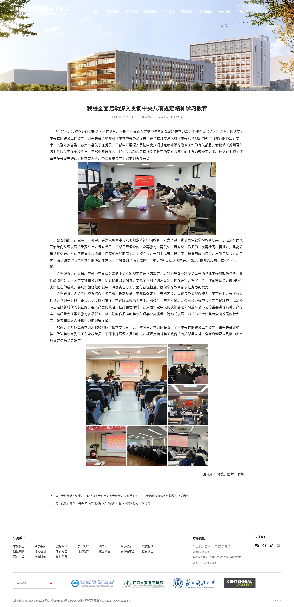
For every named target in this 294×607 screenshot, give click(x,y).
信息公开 (61, 556)
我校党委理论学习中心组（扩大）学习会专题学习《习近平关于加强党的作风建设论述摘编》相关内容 (125, 495)
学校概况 (113, 11)
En (254, 6)
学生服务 (187, 11)
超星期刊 (19, 551)
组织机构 (131, 11)
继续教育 (83, 551)
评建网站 (40, 556)
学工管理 (83, 546)
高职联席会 (128, 551)
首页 (97, 11)
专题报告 (61, 551)
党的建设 (206, 11)
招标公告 (243, 11)
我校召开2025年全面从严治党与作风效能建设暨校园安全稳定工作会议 (105, 503)
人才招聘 (261, 11)
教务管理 (61, 546)
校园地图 (104, 551)
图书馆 (103, 546)
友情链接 (22, 583)
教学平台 (40, 546)
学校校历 (19, 546)
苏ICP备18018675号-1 (57, 600)
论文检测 (40, 551)
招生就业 (169, 11)
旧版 (264, 6)
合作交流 (224, 11)
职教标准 (147, 546)
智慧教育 (126, 546)
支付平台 (19, 556)
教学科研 (150, 11)
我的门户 (241, 6)
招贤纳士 (147, 551)
